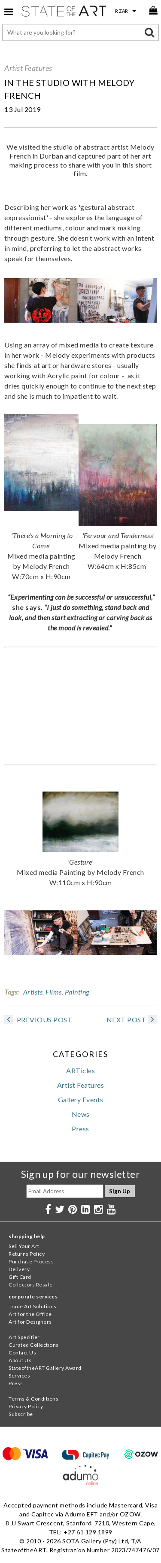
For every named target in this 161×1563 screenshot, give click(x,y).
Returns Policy (27, 1254)
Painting (77, 992)
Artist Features (28, 68)
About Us (20, 1360)
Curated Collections (34, 1345)
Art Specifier (24, 1337)
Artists (33, 992)
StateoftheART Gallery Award (45, 1368)
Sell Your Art (24, 1246)
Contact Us (22, 1352)
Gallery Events (80, 1099)
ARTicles (80, 1070)
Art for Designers (30, 1322)
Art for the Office (30, 1314)
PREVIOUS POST (38, 1020)
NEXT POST (131, 1020)
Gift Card (20, 1277)
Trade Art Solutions (33, 1306)
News (81, 1114)
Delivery (19, 1269)
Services (19, 1375)
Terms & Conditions (33, 1398)
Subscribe (21, 1414)
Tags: (11, 992)
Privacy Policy (26, 1406)
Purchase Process (31, 1261)
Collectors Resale (31, 1284)
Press (80, 1128)
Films (54, 992)
